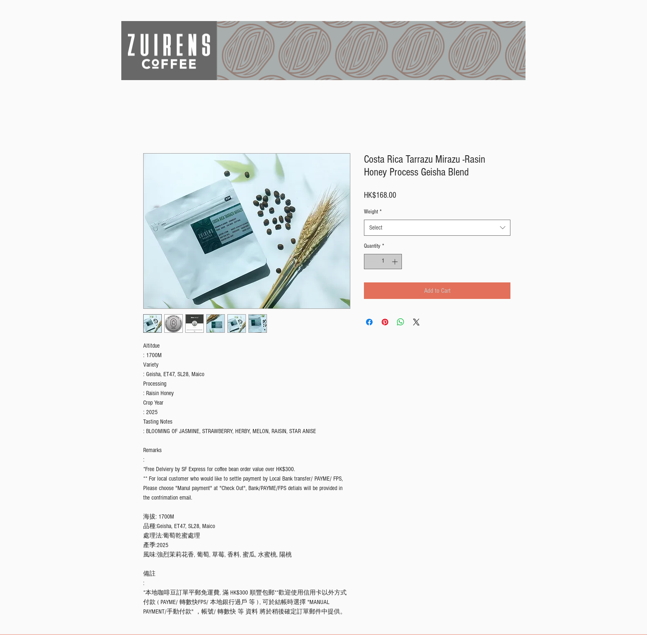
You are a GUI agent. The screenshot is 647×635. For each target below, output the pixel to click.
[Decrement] (370, 261)
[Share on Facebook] (369, 322)
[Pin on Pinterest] (385, 322)
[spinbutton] (382, 261)
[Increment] (395, 261)
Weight (373, 212)
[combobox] (437, 228)
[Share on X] (416, 322)
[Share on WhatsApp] (401, 322)
